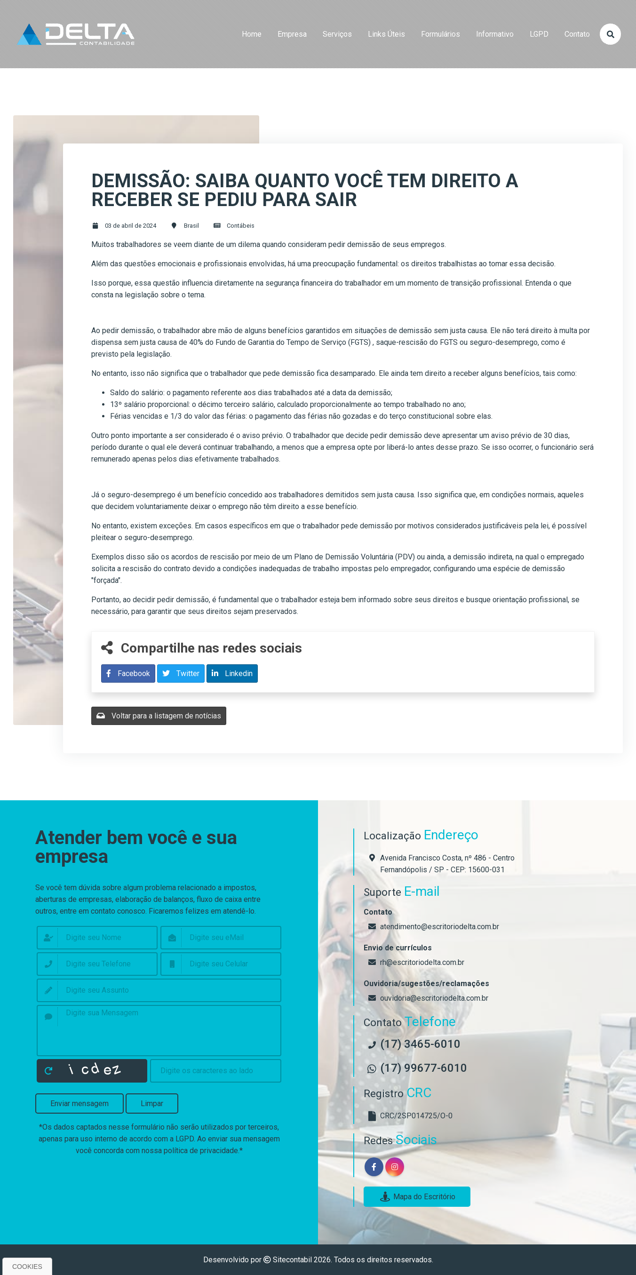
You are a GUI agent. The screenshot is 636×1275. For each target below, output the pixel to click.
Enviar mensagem (79, 1103)
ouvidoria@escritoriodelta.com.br (434, 998)
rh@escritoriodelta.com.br (422, 962)
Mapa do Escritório (417, 1196)
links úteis (386, 34)
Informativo (495, 34)
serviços (337, 34)
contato (577, 34)
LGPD (539, 34)
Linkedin (232, 673)
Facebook (128, 673)
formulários (440, 34)
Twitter (180, 673)
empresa (292, 34)
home (252, 34)
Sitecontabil (292, 1259)
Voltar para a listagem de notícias (158, 715)
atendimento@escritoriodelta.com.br (439, 926)
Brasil (191, 225)
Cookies (27, 1266)
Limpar (152, 1103)
